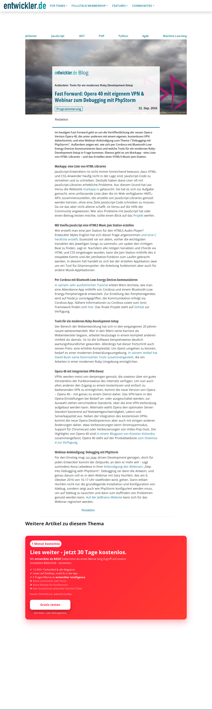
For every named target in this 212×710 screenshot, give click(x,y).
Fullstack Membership (89, 6)
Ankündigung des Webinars (123, 466)
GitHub (139, 307)
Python (123, 36)
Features (119, 6)
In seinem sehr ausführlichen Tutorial (81, 285)
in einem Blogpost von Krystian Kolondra (126, 434)
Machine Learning (175, 36)
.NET (82, 36)
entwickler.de (25, 6)
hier (90, 307)
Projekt (138, 215)
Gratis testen (50, 605)
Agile (145, 36)
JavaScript (57, 36)
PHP (101, 36)
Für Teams (57, 6)
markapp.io (91, 189)
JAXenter (31, 36)
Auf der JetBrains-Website (104, 497)
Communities (142, 6)
